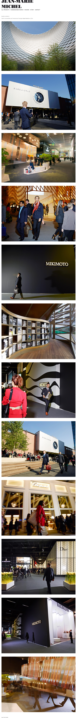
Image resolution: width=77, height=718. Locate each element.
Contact (37, 9)
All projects (5, 9)
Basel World (26, 18)
